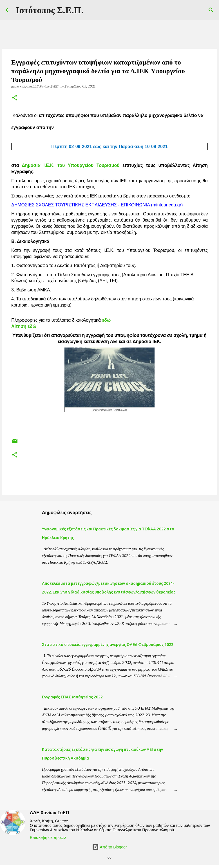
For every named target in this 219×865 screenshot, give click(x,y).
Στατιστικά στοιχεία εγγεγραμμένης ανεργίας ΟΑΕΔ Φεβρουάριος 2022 (107, 644)
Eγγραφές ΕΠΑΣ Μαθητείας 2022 (72, 697)
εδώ (106, 320)
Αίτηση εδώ (23, 326)
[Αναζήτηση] (211, 10)
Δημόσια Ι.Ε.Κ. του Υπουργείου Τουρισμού (72, 165)
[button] (14, 98)
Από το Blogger (109, 847)
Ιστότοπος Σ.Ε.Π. (50, 10)
